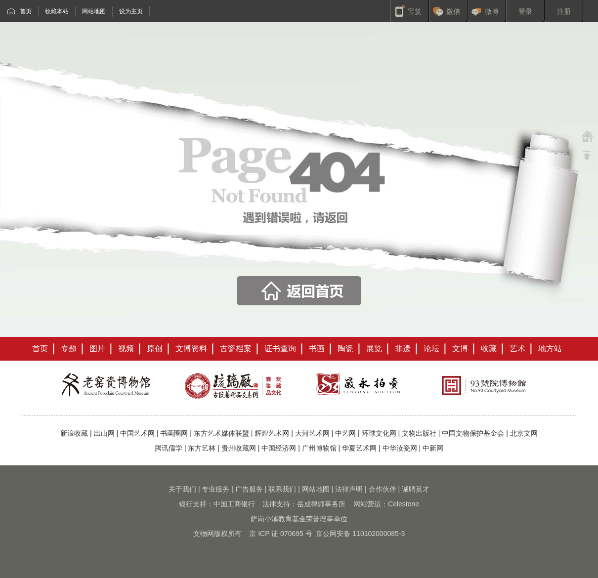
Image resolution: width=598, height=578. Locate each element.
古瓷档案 (236, 348)
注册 (564, 11)
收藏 (489, 348)
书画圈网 (174, 433)
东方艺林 (201, 448)
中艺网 (345, 433)
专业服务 (215, 489)
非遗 (403, 348)
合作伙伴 (382, 489)
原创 (155, 348)
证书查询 (280, 348)
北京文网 (524, 433)
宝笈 (415, 11)
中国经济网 (278, 448)
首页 (26, 11)
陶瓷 (345, 348)
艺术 (517, 348)
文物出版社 (419, 433)
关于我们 (182, 489)
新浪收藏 (74, 433)
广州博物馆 (319, 448)
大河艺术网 (312, 433)
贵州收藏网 (238, 448)
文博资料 (191, 348)
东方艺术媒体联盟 (221, 433)
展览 (374, 348)
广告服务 (249, 489)
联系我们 (282, 489)
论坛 (431, 348)
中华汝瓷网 (400, 448)
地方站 (550, 348)
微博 (492, 11)
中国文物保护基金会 (473, 433)
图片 (97, 348)
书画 (317, 348)
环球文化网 (379, 433)
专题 (69, 348)
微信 (453, 11)
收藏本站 (57, 11)
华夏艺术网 (359, 448)
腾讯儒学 (168, 448)
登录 (525, 11)
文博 (460, 348)
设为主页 (131, 11)
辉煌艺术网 (272, 433)
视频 (126, 348)
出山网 (104, 433)
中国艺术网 (137, 433)
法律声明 (349, 489)
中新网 (433, 448)
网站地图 (94, 11)
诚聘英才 (415, 489)
